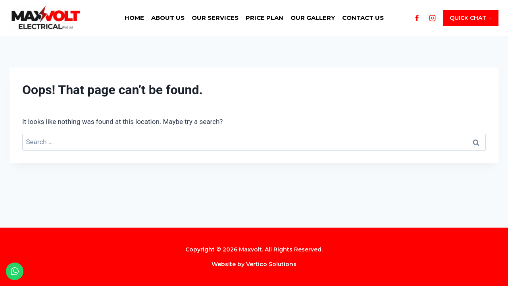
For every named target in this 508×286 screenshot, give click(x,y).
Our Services (215, 17)
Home (134, 17)
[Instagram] (432, 18)
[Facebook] (416, 18)
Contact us (363, 17)
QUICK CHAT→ (471, 17)
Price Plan (264, 17)
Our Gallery (313, 17)
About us (168, 17)
